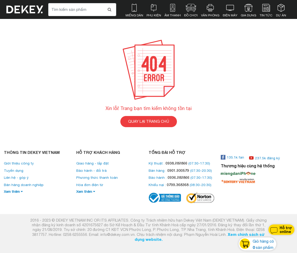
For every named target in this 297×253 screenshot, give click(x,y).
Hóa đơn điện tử (89, 185)
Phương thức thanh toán (97, 177)
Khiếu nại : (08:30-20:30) (180, 185)
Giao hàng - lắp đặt (92, 163)
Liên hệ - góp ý (16, 177)
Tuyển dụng (13, 170)
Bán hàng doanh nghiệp (24, 185)
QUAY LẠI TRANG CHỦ (148, 121)
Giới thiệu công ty (19, 163)
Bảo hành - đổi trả (91, 170)
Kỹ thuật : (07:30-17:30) (179, 163)
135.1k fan (232, 157)
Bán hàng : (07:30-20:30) (180, 170)
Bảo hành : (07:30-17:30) (180, 177)
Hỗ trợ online (281, 229)
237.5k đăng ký (264, 158)
